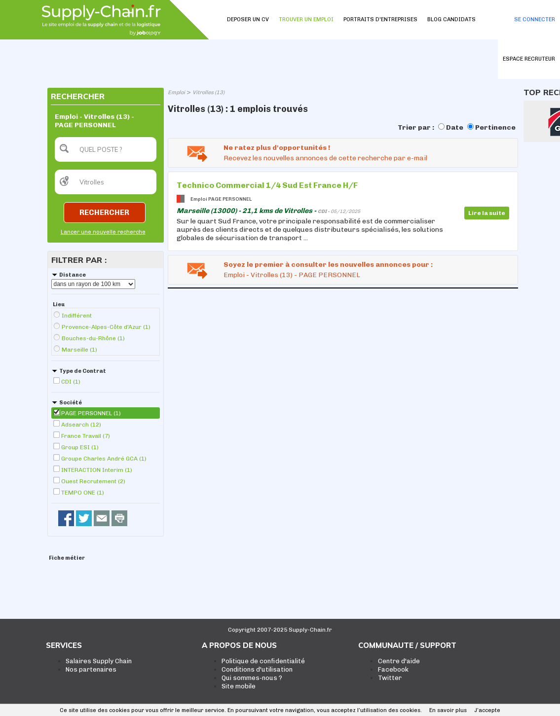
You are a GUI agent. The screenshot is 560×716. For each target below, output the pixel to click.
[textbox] (105, 149)
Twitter (390, 677)
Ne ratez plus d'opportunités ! (277, 147)
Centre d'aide (399, 661)
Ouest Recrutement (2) (93, 481)
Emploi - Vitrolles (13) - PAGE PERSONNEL (292, 275)
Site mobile (239, 686)
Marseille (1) (79, 349)
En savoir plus (448, 710)
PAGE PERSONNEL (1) (91, 413)
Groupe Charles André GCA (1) (104, 458)
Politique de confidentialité (263, 661)
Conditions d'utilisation (257, 669)
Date (454, 127)
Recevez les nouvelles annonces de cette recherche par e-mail (325, 158)
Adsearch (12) (81, 424)
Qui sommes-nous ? (252, 677)
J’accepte (487, 710)
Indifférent (77, 315)
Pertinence (495, 127)
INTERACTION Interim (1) (96, 469)
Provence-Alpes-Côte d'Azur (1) (106, 326)
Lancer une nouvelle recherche (103, 232)
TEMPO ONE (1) (82, 492)
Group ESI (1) (80, 447)
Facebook (393, 669)
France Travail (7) (85, 435)
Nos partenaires (91, 669)
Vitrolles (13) (208, 92)
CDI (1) (70, 381)
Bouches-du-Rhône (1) (93, 338)
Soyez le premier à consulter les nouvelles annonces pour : (328, 264)
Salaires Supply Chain (99, 661)
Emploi (176, 92)
